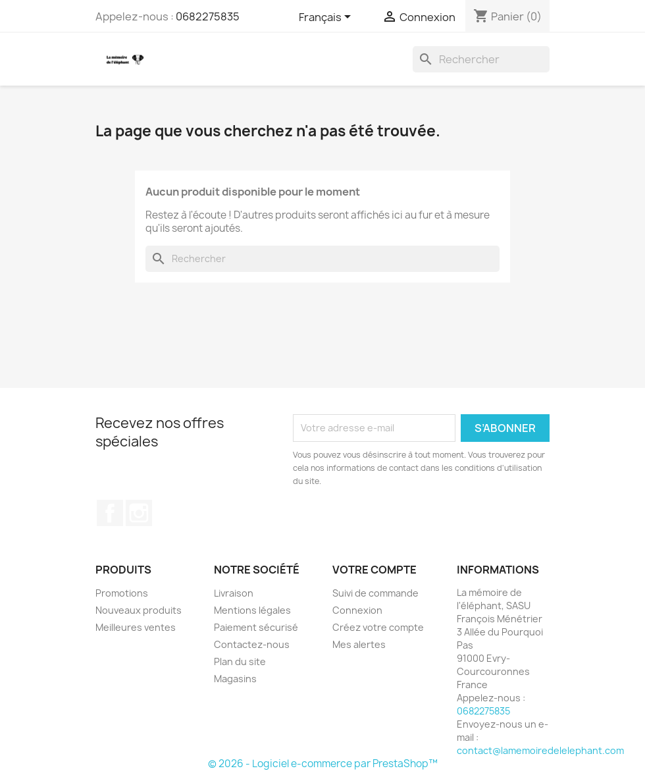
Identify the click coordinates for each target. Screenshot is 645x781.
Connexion (357, 610)
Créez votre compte (378, 627)
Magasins (235, 678)
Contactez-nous (252, 644)
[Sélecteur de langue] (327, 18)
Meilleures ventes (135, 627)
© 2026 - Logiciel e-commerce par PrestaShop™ (323, 763)
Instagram (139, 513)
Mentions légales (252, 610)
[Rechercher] (481, 59)
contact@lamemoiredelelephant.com (540, 750)
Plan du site (240, 661)
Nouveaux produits (138, 610)
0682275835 (208, 16)
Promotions (121, 593)
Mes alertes (359, 644)
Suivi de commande (375, 593)
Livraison (233, 593)
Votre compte (374, 569)
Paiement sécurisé (256, 627)
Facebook (110, 513)
